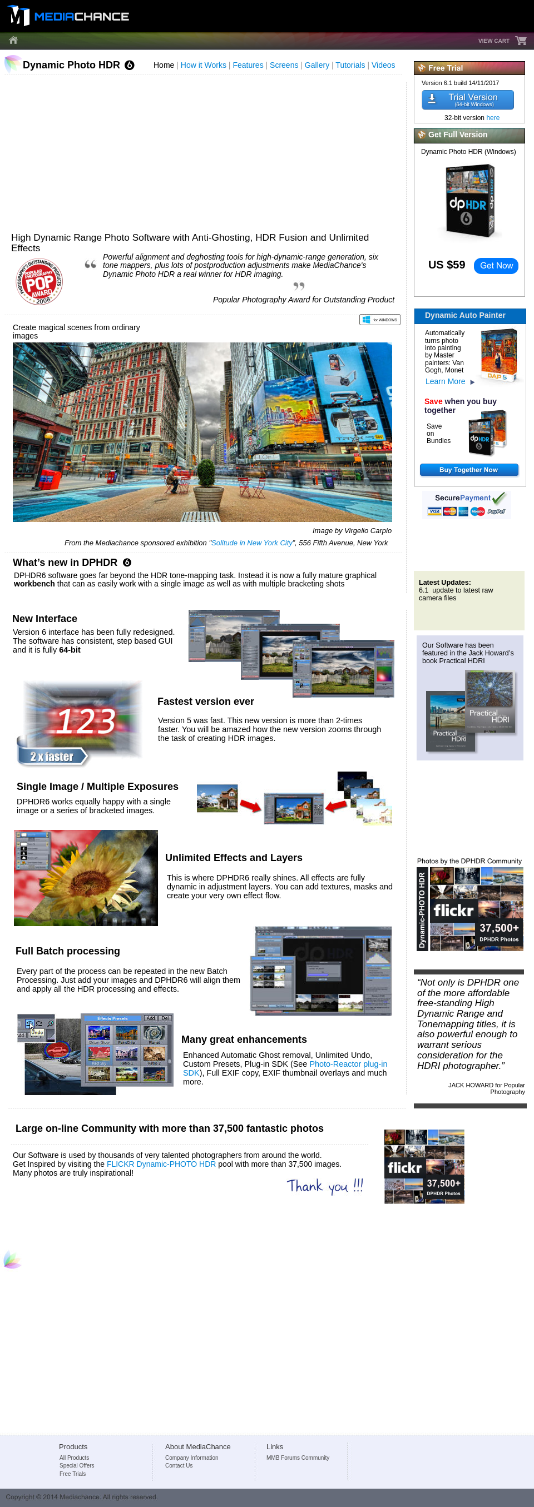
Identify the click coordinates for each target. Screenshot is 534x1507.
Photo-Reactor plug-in (349, 1064)
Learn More (446, 381)
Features (249, 65)
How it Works (205, 65)
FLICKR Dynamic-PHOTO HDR (161, 1164)
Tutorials (351, 65)
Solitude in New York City (252, 543)
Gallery (318, 65)
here (493, 118)
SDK (191, 1072)
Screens (285, 65)
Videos (384, 65)
